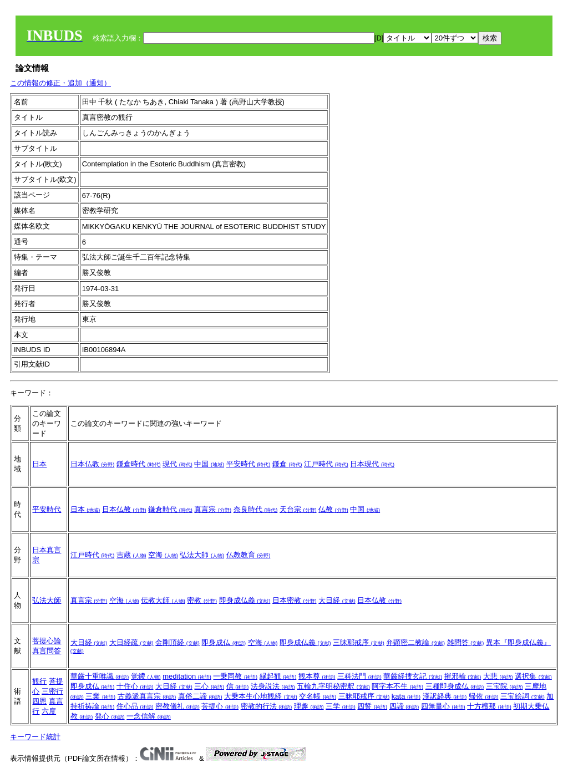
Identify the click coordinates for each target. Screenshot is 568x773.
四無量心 (443, 706)
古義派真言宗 (147, 696)
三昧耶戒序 (358, 642)
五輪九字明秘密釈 (333, 686)
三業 (100, 696)
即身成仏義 (245, 600)
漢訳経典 (445, 696)
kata (406, 696)
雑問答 (465, 642)
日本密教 (294, 600)
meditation (187, 676)
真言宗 (212, 509)
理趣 (309, 706)
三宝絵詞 (522, 696)
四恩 (39, 701)
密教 (202, 600)
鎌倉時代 (138, 464)
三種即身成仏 (454, 686)
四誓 (372, 706)
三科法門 (359, 676)
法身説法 (273, 686)
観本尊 (317, 676)
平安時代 (248, 464)
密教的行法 (266, 706)
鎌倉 (287, 464)
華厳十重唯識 (99, 676)
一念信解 (148, 716)
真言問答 (46, 651)
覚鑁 (146, 676)
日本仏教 (92, 464)
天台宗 (298, 509)
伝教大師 (163, 600)
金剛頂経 (177, 642)
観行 (39, 681)
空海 (163, 555)
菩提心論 (46, 641)
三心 (209, 686)
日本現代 (372, 464)
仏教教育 (248, 555)
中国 (209, 464)
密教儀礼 (177, 706)
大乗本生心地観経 (260, 696)
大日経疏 (131, 642)
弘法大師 (202, 555)
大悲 (498, 676)
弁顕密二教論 (415, 642)
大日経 (337, 600)
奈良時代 (256, 509)
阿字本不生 (397, 686)
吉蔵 (131, 555)
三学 (341, 706)
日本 (39, 464)
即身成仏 (223, 642)
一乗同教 (235, 676)
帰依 (484, 696)
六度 (49, 711)
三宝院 (504, 686)
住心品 (135, 706)
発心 (110, 716)
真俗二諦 (200, 696)
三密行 (52, 691)
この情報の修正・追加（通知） (60, 83)
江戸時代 (326, 464)
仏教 (333, 509)
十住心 (135, 686)
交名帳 (317, 696)
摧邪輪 (462, 676)
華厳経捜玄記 (412, 676)
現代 (177, 464)
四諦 (404, 706)
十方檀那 (489, 706)
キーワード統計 (35, 737)
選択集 (533, 676)
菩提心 (220, 706)
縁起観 (278, 676)
